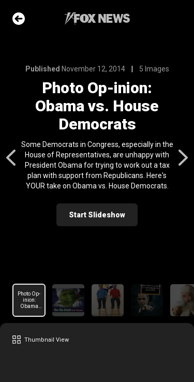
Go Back (18, 18)
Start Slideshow (97, 215)
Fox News (97, 18)
